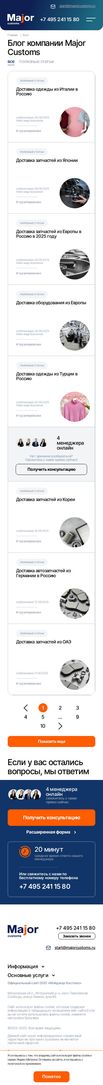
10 (42, 726)
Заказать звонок (77, 936)
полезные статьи (36, 61)
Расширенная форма (48, 832)
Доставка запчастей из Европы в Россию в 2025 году (48, 234)
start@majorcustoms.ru (77, 6)
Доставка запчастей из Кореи (45, 499)
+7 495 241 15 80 (59, 19)
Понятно (51, 1076)
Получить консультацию (51, 469)
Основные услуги (28, 975)
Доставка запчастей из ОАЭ (43, 641)
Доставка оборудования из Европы (51, 302)
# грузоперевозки (28, 130)
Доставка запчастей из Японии (47, 160)
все (11, 61)
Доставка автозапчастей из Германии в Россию (43, 573)
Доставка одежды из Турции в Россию (46, 376)
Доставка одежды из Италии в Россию (47, 91)
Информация (23, 966)
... (60, 717)
